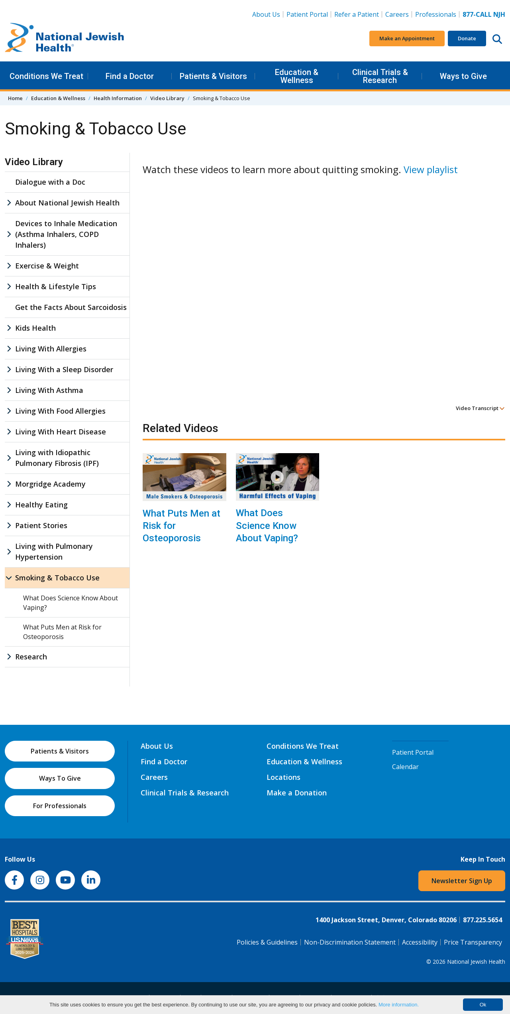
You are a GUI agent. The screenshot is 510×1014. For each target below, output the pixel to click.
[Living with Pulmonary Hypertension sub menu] (9, 552)
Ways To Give (60, 778)
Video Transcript (480, 408)
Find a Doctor (130, 76)
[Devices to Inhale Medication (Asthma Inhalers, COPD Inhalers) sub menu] (9, 234)
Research (31, 656)
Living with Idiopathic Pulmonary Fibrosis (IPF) (57, 458)
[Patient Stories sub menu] (9, 525)
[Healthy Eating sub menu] (9, 504)
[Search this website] (497, 39)
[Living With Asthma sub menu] (9, 390)
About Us (266, 14)
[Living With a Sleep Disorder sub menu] (9, 369)
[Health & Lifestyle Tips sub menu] (9, 286)
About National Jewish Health (67, 202)
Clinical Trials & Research (380, 76)
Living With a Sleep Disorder (64, 369)
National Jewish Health (476, 961)
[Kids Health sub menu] (9, 328)
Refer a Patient (356, 14)
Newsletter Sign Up (462, 880)
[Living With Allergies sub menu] (9, 348)
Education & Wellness (296, 76)
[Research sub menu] (9, 656)
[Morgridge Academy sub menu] (9, 484)
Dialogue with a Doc (50, 182)
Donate (467, 38)
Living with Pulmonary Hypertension (54, 551)
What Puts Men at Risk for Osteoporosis (181, 526)
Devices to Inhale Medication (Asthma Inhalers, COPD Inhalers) (66, 234)
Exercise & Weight (47, 265)
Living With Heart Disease (60, 431)
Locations (283, 777)
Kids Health (35, 328)
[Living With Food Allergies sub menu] (9, 411)
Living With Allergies (50, 348)
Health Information (118, 98)
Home (15, 98)
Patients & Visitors (213, 76)
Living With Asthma (49, 390)
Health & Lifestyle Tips (55, 286)
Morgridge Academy (50, 484)
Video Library (167, 98)
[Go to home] (64, 38)
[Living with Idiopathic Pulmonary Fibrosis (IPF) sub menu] (9, 458)
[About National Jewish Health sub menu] (9, 202)
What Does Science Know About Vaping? (267, 525)
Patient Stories (41, 525)
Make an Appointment (407, 38)
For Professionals (59, 805)
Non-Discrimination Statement (350, 942)
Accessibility (419, 942)
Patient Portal (307, 14)
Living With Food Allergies (60, 411)
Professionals (435, 14)
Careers (397, 14)
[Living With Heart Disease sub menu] (9, 431)
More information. (399, 1005)
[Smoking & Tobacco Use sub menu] (9, 577)
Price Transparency (473, 942)
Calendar (405, 766)
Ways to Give (463, 76)
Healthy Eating (41, 504)
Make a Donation (297, 792)
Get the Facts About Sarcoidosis (71, 307)
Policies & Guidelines (267, 942)
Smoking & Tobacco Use (57, 577)
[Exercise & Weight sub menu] (9, 265)
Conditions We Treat (46, 76)
